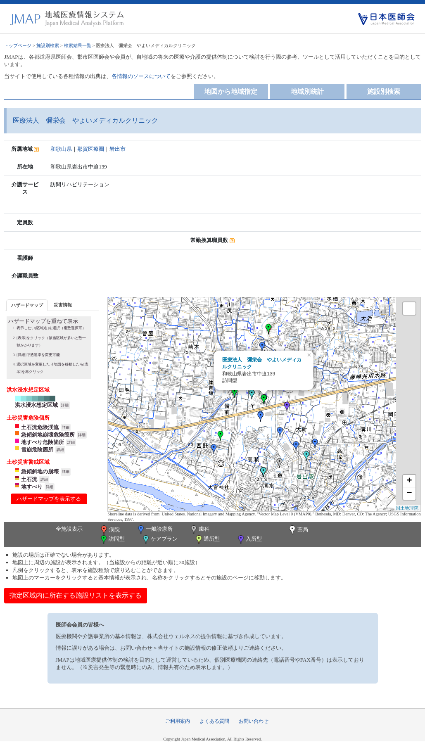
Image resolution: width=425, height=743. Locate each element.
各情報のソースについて (141, 76)
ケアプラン (159, 539)
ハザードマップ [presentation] (27, 305)
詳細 (65, 405)
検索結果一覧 (77, 45)
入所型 (249, 539)
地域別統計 (307, 91)
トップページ (17, 45)
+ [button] (409, 481)
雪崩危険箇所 (37, 449)
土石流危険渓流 (40, 427)
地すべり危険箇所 (42, 442)
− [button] (409, 493)
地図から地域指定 (230, 91)
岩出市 (117, 149)
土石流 (29, 479)
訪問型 (112, 539)
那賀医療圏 (90, 149)
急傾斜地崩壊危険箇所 (48, 435)
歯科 (199, 529)
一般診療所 (154, 529)
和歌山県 (61, 149)
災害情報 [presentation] (63, 304)
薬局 (297, 530)
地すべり (32, 487)
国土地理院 (407, 508)
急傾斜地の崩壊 (40, 471)
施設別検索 (47, 45)
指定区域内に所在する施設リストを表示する (75, 595)
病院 (109, 530)
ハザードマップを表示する (49, 499)
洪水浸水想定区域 (36, 405)
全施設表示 (69, 529)
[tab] (27, 305)
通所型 (207, 539)
